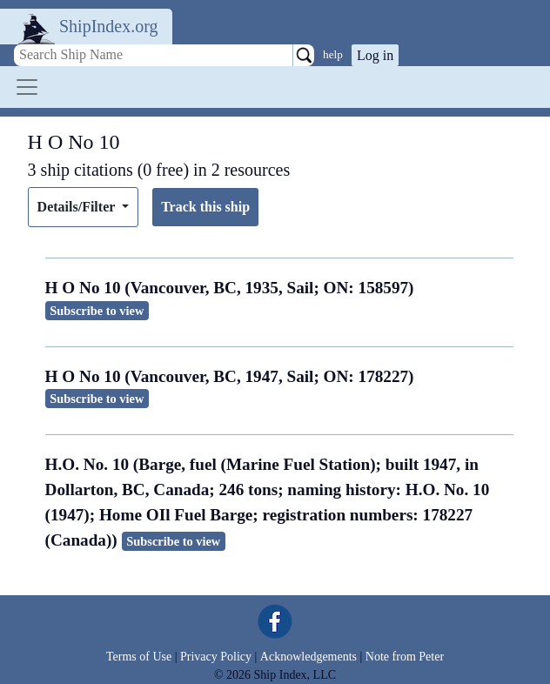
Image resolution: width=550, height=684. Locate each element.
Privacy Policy (216, 656)
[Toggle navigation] (27, 87)
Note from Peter (405, 656)
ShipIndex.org (108, 26)
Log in (375, 55)
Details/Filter (77, 206)
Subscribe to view (97, 311)
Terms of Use (138, 656)
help (333, 54)
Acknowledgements (308, 656)
